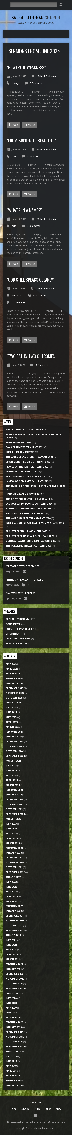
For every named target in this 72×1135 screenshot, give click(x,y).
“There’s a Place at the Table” (25, 579)
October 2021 (14, 925)
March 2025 (13, 726)
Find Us (48, 1108)
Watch (29, 124)
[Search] (33, 4)
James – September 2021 (20, 452)
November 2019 (15, 1036)
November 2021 (15, 920)
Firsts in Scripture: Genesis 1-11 (26, 513)
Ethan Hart (13, 633)
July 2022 (11, 881)
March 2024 (13, 784)
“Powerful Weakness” (26, 67)
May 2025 (11, 717)
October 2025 (14, 697)
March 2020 (13, 1017)
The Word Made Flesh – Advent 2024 (28, 518)
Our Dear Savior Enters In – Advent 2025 (31, 540)
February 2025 (14, 731)
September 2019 (15, 1046)
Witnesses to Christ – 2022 (23, 471)
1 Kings (15, 83)
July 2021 (11, 939)
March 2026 (13, 673)
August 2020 (13, 993)
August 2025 (13, 702)
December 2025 (14, 688)
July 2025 (11, 707)
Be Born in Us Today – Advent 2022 (27, 476)
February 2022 (14, 906)
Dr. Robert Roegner (18, 638)
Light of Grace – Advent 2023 (24, 494)
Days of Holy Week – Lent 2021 (25, 447)
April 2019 (12, 1070)
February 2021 (14, 964)
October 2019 (14, 1041)
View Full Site (36, 1102)
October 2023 (14, 809)
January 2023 (14, 852)
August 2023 (13, 818)
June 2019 (11, 1061)
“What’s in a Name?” (24, 210)
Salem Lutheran (36, 17)
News (58, 1108)
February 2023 (14, 847)
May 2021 (11, 949)
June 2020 (11, 1002)
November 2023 (15, 804)
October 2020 (14, 983)
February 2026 (14, 678)
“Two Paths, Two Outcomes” (31, 356)
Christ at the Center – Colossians (28, 498)
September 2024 (15, 755)
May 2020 (11, 1007)
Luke (14, 156)
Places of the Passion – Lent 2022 (27, 466)
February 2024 (14, 789)
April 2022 (12, 896)
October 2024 (14, 751)
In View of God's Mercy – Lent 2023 (27, 481)
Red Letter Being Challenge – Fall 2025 (30, 536)
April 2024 (12, 780)
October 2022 (14, 867)
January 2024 (14, 794)
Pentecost (17, 295)
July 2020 (11, 998)
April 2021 (12, 954)
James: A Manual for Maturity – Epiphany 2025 (35, 523)
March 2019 (13, 1075)
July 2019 (11, 1056)
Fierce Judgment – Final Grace (24, 429)
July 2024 (11, 765)
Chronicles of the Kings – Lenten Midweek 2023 (35, 485)
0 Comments (36, 83)
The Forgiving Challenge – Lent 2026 (28, 545)
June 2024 (11, 770)
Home (13, 1108)
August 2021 (13, 935)
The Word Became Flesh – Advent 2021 (29, 456)
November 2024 (15, 746)
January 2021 (14, 969)
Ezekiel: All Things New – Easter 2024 (29, 508)
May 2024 (11, 775)
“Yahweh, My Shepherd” (20, 593)
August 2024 (13, 760)
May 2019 (11, 1065)
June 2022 (11, 886)
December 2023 (14, 799)
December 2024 (14, 741)
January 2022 (14, 910)
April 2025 (12, 722)
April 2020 (12, 1012)
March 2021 (13, 959)
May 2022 (11, 891)
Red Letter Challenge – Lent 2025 (26, 531)
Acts (14, 225)
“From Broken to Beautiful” (31, 140)
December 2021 (14, 915)
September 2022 (15, 872)
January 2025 (14, 736)
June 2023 (11, 828)
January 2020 (14, 1027)
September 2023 (15, 814)
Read (13, 124)
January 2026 (14, 683)
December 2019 (14, 1031)
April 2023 (12, 838)
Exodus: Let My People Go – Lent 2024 (29, 503)
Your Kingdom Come (18, 442)
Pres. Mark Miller (17, 643)
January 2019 (14, 1085)
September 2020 (15, 988)
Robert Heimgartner (19, 628)
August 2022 (13, 877)
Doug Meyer (13, 624)
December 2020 (14, 973)
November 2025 (15, 692)
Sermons (24, 1108)
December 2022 (14, 857)
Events (36, 1108)
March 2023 (13, 843)
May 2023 (11, 833)
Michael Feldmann (46, 76)
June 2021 (11, 944)
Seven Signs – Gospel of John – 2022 (28, 461)
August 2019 (13, 1051)
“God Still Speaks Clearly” (30, 279)
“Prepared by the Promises (22, 566)
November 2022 (15, 862)
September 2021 (15, 930)
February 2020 (14, 1022)
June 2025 (11, 712)
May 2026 (11, 663)
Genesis (43, 295)
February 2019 (14, 1080)
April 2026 (12, 668)
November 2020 (15, 978)
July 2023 (11, 823)
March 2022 (13, 901)
